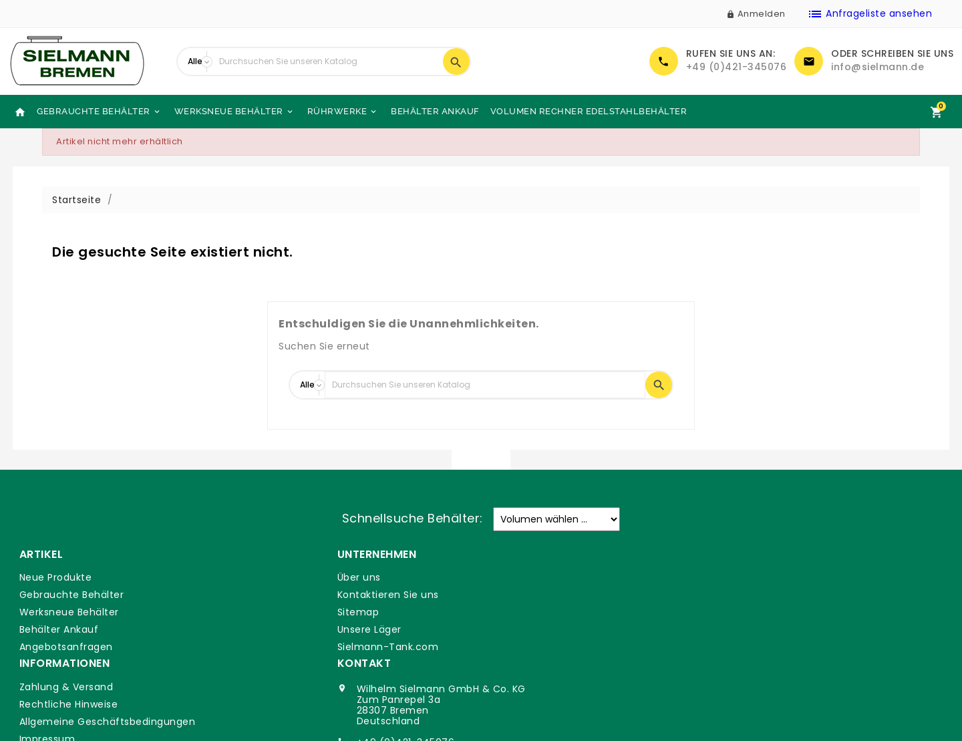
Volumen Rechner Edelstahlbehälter (588, 111)
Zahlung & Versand (538, 577)
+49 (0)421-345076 (736, 66)
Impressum (519, 629)
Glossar (509, 664)
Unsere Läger (287, 629)
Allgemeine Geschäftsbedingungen (579, 612)
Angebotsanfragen (65, 646)
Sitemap (276, 612)
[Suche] (327, 61)
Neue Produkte (55, 577)
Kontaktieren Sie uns (306, 594)
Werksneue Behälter (234, 111)
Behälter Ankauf (435, 111)
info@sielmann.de (877, 66)
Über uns (277, 577)
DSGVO (508, 646)
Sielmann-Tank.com (306, 646)
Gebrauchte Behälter (99, 111)
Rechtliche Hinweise (540, 594)
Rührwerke (343, 111)
